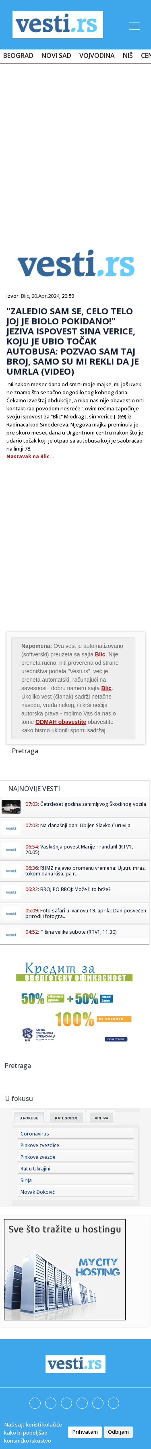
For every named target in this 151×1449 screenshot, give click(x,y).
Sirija (26, 1180)
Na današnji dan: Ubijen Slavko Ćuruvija (85, 825)
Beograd (18, 55)
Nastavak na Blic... (30, 456)
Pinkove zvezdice (40, 1145)
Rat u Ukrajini (35, 1168)
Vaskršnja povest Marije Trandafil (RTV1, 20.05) (79, 849)
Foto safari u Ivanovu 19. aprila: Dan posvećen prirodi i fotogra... (85, 913)
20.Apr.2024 (45, 295)
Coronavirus (35, 1133)
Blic (25, 295)
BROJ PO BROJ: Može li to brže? (75, 889)
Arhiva (101, 1118)
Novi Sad (56, 55)
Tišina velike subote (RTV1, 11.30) (78, 931)
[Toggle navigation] (134, 24)
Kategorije (67, 1118)
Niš (128, 55)
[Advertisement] (75, 148)
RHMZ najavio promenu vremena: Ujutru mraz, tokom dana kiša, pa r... (85, 871)
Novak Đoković (38, 1192)
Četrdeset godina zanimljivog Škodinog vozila (93, 804)
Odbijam (118, 1431)
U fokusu (29, 1118)
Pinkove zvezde (38, 1157)
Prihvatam (85, 1431)
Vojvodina (97, 55)
